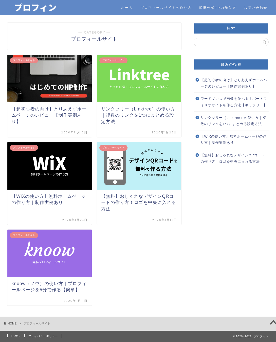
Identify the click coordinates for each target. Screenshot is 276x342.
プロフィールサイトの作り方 (166, 7)
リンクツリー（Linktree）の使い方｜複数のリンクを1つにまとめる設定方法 (233, 121)
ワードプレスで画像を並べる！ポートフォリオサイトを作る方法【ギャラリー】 (234, 102)
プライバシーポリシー (43, 336)
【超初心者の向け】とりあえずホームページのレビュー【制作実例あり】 (234, 83)
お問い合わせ (255, 7)
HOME (16, 335)
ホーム (127, 7)
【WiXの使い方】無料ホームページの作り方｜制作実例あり (234, 140)
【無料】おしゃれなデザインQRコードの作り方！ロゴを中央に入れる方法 (233, 158)
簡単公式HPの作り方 (217, 7)
